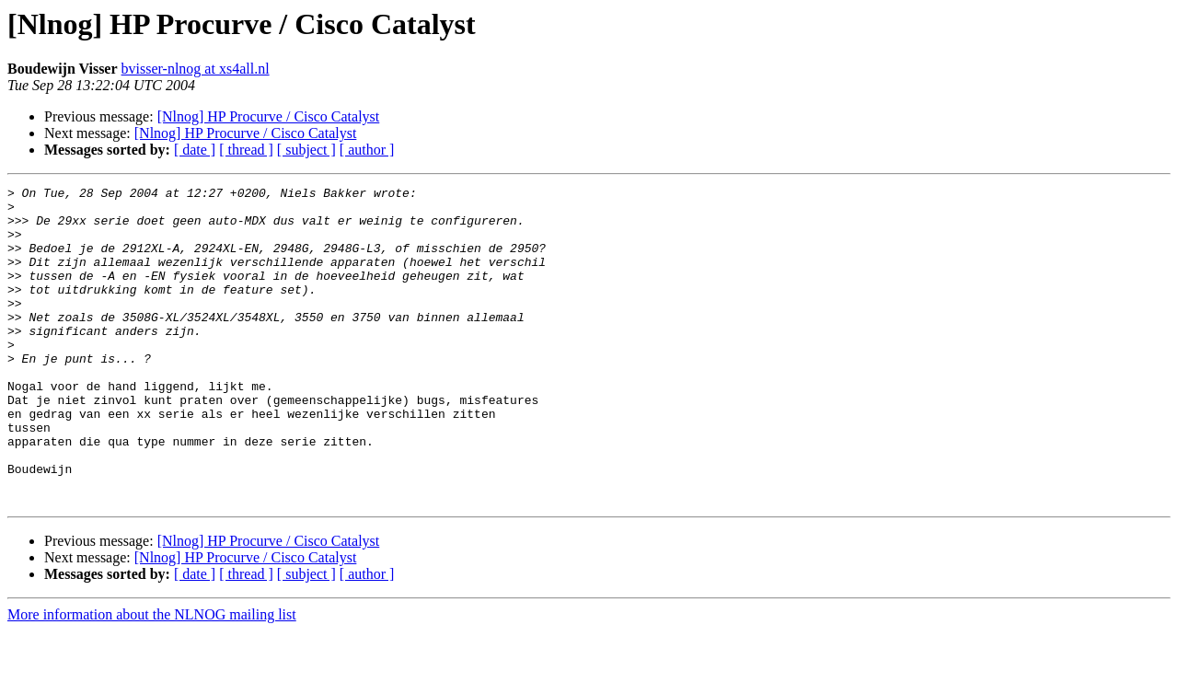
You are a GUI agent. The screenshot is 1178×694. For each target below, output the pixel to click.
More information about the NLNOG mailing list (151, 678)
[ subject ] (306, 149)
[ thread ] (246, 149)
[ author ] (367, 149)
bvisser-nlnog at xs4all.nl (195, 68)
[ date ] (194, 149)
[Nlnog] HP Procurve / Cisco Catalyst (268, 116)
